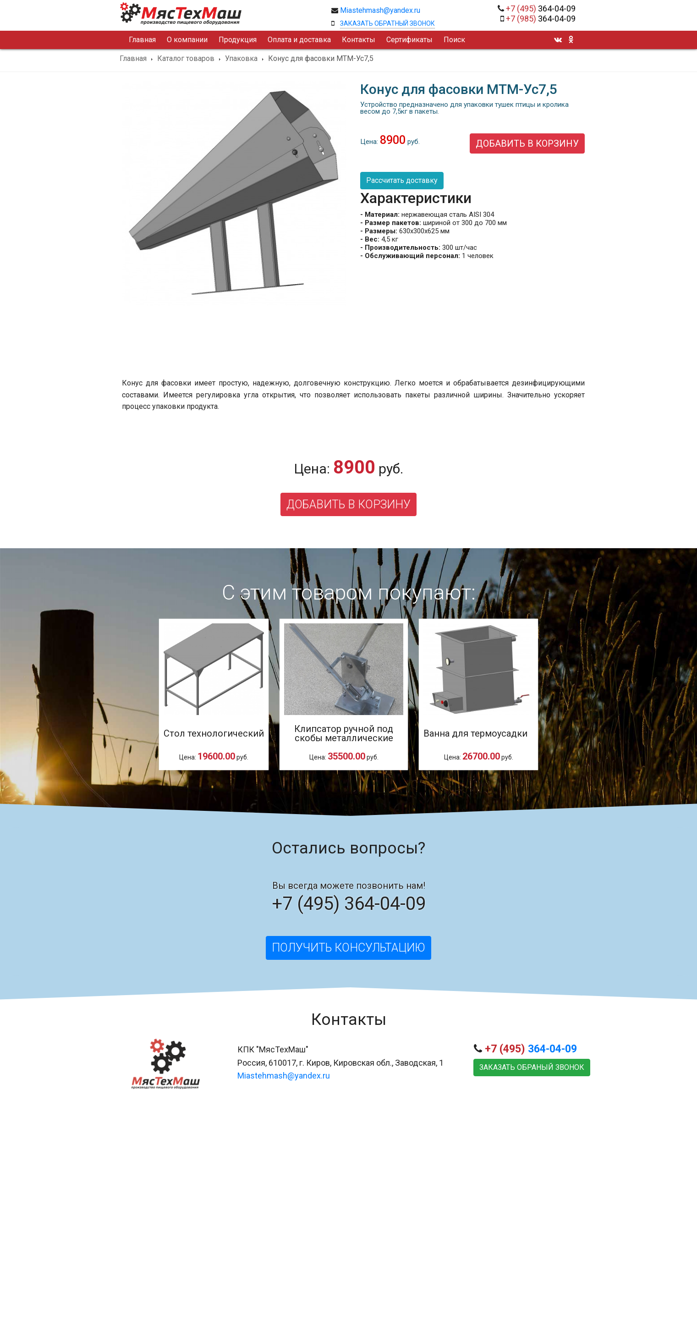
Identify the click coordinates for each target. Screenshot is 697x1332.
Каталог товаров (185, 58)
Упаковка (241, 58)
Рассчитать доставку (402, 180)
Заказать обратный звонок (387, 23)
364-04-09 (541, 8)
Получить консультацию (348, 947)
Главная (133, 58)
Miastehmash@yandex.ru (380, 10)
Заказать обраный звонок (531, 1067)
